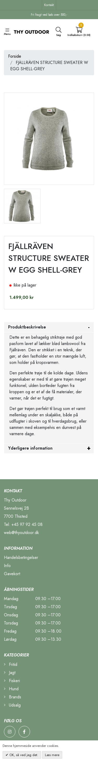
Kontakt (49, 5)
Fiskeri (12, 681)
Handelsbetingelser (21, 557)
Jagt (9, 673)
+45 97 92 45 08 (27, 524)
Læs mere (52, 754)
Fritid (10, 664)
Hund (11, 689)
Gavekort (12, 574)
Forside (14, 56)
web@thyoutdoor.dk (21, 533)
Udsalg (12, 705)
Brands (12, 697)
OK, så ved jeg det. (23, 754)
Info (7, 566)
